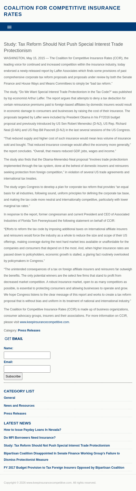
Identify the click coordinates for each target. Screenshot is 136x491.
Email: (8, 362)
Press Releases (29, 330)
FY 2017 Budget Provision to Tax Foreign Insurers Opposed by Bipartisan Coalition (64, 467)
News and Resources (19, 405)
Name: (8, 348)
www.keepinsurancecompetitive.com (44, 322)
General (9, 398)
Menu (7, 25)
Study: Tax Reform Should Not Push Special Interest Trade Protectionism (57, 445)
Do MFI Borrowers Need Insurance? (30, 437)
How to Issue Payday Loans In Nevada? (32, 430)
